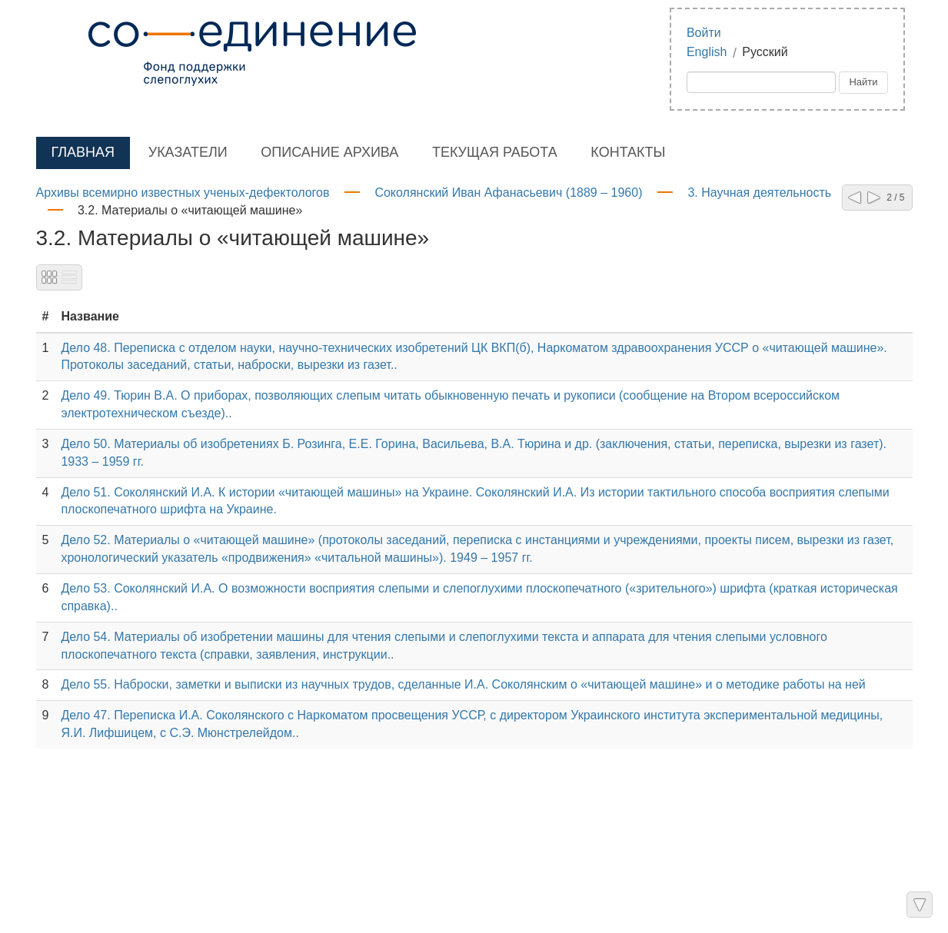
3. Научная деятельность (759, 192)
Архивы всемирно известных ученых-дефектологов (183, 192)
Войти (704, 32)
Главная (83, 152)
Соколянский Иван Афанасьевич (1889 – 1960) (508, 192)
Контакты (627, 152)
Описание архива (329, 152)
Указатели (188, 152)
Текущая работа (494, 152)
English (707, 51)
